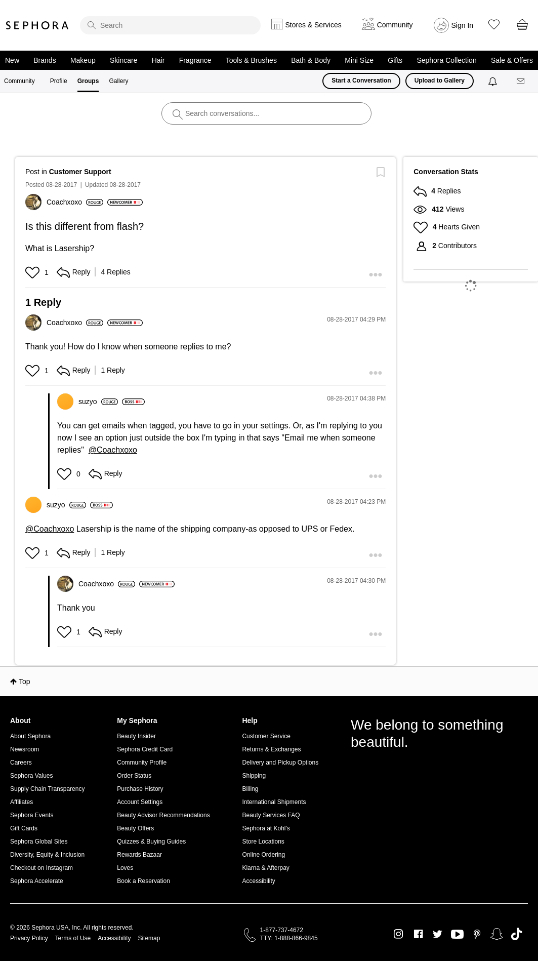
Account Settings (139, 802)
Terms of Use (73, 938)
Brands (44, 60)
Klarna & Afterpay (265, 867)
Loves (125, 867)
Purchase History (140, 788)
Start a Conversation (361, 80)
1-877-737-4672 (281, 930)
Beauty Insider (136, 736)
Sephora (37, 25)
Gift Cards (23, 828)
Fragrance (195, 60)
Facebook (418, 934)
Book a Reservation (143, 881)
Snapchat (496, 934)
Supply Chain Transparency (47, 788)
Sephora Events (31, 815)
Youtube (457, 935)
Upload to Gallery (440, 80)
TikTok (516, 934)
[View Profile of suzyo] (98, 401)
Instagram (398, 934)
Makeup (83, 60)
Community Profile (142, 762)
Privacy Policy (29, 938)
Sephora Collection (446, 60)
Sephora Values (31, 775)
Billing (250, 788)
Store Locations (263, 841)
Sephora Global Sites (38, 841)
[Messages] (521, 81)
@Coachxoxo (113, 450)
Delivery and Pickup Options (280, 762)
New (12, 60)
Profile (58, 81)
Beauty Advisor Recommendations (163, 815)
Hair (158, 60)
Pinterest (477, 934)
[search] (170, 25)
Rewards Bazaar (139, 854)
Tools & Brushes (251, 60)
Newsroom (24, 749)
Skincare (123, 60)
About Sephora (30, 736)
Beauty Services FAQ (271, 815)
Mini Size (359, 60)
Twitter (437, 934)
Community (19, 81)
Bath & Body (310, 60)
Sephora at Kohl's (265, 828)
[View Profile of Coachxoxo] (75, 202)
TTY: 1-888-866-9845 (289, 938)
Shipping (254, 775)
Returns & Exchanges (271, 749)
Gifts (395, 60)
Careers (21, 762)
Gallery (118, 81)
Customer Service (266, 736)
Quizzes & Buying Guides (151, 841)
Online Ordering (263, 854)
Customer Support (80, 172)
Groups (88, 81)
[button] (33, 272)
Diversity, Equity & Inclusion (47, 854)
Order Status (134, 775)
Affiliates (21, 802)
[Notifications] (493, 81)
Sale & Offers (512, 60)
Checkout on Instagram (41, 867)
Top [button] (24, 681)
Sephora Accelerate (36, 881)
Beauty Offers (135, 828)
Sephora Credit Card (145, 749)
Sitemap (149, 938)
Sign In (462, 25)
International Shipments (274, 802)
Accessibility (258, 881)
